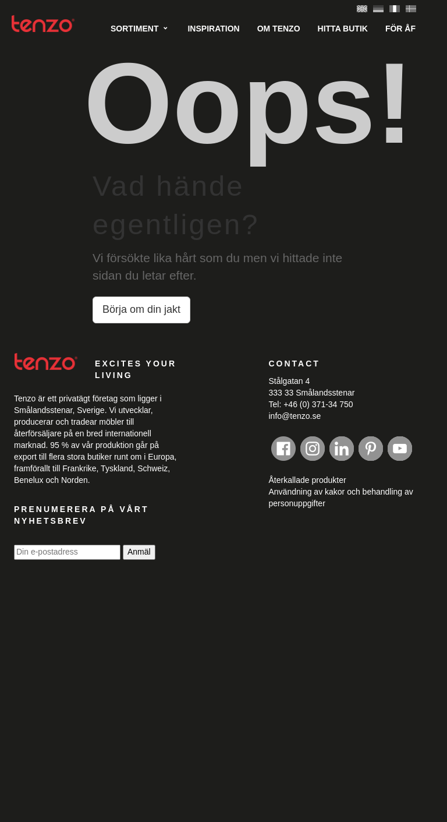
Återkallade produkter (307, 480)
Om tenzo (278, 28)
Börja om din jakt (141, 309)
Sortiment (134, 28)
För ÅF (400, 28)
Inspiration (213, 28)
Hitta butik (343, 28)
